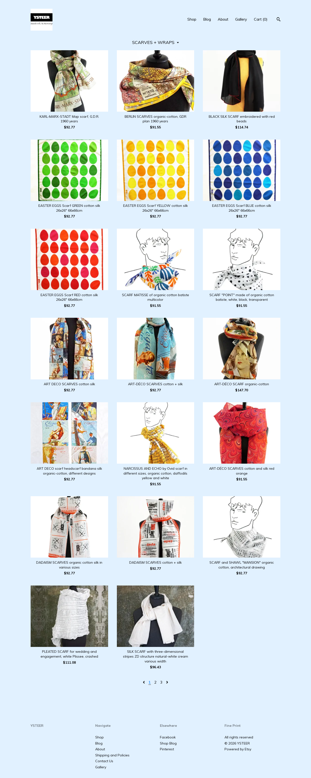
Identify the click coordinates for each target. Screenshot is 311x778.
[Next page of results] (167, 682)
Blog (207, 19)
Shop (191, 19)
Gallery (241, 19)
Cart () (261, 19)
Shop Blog (168, 743)
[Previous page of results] (144, 682)
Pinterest (167, 749)
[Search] (278, 20)
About (223, 19)
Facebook (168, 737)
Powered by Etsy (238, 749)
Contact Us (104, 761)
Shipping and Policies (112, 755)
